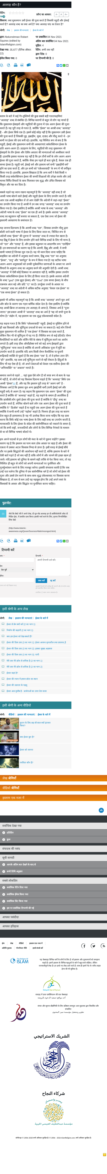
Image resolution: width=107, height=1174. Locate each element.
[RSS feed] (103, 946)
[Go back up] (101, 810)
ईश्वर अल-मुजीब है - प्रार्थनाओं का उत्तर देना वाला (24, 691)
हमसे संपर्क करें (38, 948)
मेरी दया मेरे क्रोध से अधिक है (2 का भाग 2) (22, 666)
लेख (8, 30)
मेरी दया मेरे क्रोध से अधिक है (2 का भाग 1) (22, 660)
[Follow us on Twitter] (93, 946)
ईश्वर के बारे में (38, 30)
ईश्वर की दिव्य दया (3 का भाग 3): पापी (20, 654)
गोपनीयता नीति (21, 948)
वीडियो (11, 714)
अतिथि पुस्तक (7, 948)
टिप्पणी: (39, 556)
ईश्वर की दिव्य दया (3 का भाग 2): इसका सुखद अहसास (27, 648)
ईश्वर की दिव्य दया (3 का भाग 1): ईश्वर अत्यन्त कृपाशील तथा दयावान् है (34, 642)
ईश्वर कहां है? (10, 672)
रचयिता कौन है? (26, 762)
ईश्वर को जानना (26, 749)
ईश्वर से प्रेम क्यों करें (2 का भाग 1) (18, 624)
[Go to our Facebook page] (83, 946)
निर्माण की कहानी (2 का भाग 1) (17, 630)
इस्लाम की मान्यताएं (21, 30)
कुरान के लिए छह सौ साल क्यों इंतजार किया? (35, 724)
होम (3, 943)
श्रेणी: (2, 30)
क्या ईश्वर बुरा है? (27, 737)
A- (57, 14)
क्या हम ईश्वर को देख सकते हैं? (17, 636)
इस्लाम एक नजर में (35, 943)
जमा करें (41, 580)
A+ (66, 14)
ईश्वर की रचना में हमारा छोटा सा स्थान (20, 678)
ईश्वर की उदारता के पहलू (14, 685)
